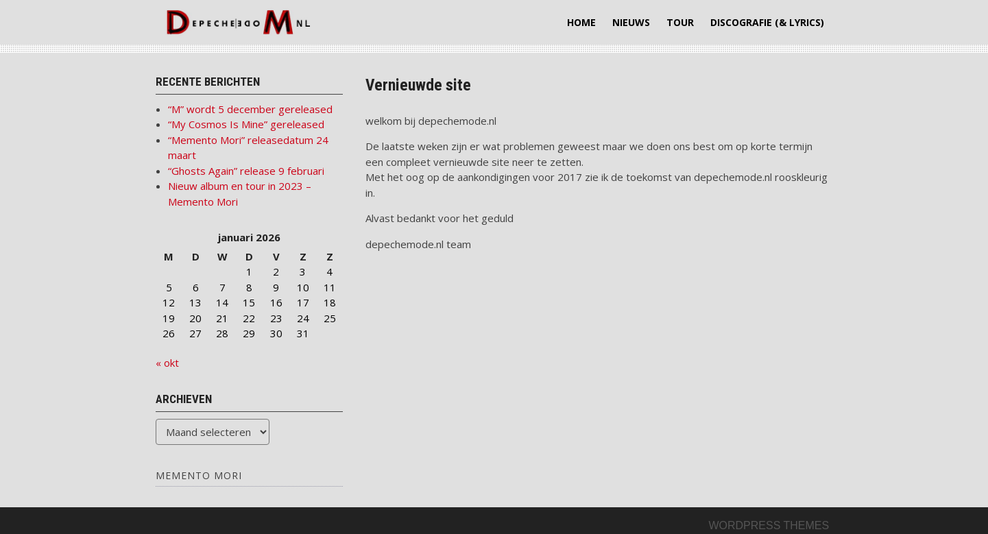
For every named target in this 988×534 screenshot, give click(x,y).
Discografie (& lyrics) (767, 22)
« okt (167, 362)
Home (581, 22)
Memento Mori (199, 475)
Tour (680, 22)
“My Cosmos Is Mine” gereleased (246, 124)
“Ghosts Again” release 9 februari (246, 171)
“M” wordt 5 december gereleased (250, 109)
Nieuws (631, 22)
